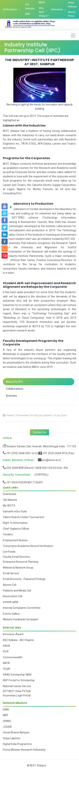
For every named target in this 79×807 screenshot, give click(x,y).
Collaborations (14, 388)
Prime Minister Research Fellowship (24, 749)
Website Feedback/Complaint (20, 619)
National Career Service (17, 686)
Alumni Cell (9, 584)
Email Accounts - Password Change (24, 578)
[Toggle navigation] (73, 35)
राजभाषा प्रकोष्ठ (10, 602)
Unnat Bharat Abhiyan (16, 732)
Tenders (8, 534)
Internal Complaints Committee (22, 607)
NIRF (27, 14)
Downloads (9, 494)
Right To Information (15, 522)
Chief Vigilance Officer (16, 528)
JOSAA (7, 726)
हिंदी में (42, 2)
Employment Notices (15, 540)
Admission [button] (57, 9)
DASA (6, 645)
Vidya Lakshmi (11, 738)
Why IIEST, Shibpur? (44, 12)
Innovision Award (13, 634)
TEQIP (6, 668)
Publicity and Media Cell (17, 590)
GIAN (6, 709)
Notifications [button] (10, 9)
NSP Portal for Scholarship (19, 680)
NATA (6, 663)
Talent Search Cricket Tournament (23, 517)
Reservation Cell (12, 596)
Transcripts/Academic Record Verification (28, 545)
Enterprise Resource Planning (20, 561)
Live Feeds (9, 551)
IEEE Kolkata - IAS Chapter (18, 640)
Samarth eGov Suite (15, 511)
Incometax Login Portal (16, 695)
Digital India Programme (17, 744)
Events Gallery (11, 613)
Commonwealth (12, 657)
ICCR (6, 651)
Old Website (29, 6)
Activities (11, 395)
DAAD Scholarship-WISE (17, 674)
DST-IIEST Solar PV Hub (17, 691)
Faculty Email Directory (16, 556)
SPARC (7, 721)
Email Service (11, 573)
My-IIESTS (9, 505)
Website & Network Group (18, 567)
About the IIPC (14, 381)
